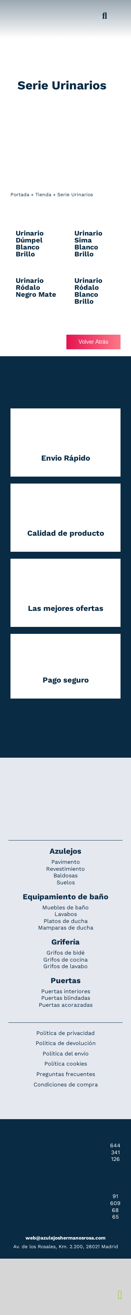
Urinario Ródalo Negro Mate (36, 287)
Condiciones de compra (66, 1084)
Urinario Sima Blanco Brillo (88, 243)
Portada (19, 194)
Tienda (43, 194)
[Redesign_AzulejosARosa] (66, 781)
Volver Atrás (93, 342)
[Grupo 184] (17, 9)
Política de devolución (66, 1043)
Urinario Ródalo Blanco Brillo (88, 290)
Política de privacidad (65, 1033)
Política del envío (66, 1053)
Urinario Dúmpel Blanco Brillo (30, 243)
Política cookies (65, 1063)
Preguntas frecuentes (65, 1074)
